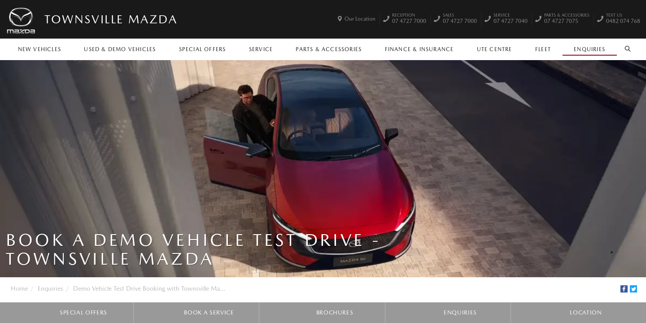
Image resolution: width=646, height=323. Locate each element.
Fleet (543, 49)
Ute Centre (494, 49)
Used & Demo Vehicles (120, 49)
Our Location (360, 19)
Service (261, 49)
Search (625, 48)
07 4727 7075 (566, 19)
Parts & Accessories (329, 49)
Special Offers (202, 49)
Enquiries (589, 49)
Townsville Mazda (111, 19)
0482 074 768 (623, 19)
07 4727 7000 (409, 19)
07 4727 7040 (510, 19)
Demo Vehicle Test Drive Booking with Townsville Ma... (149, 288)
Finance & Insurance (419, 49)
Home (19, 288)
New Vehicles (39, 49)
